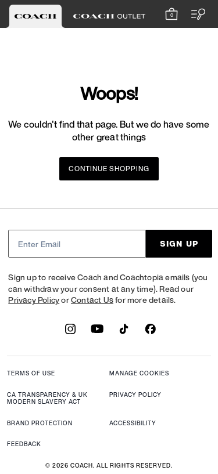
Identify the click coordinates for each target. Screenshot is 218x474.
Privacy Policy (33, 300)
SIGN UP (179, 243)
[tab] (35, 16)
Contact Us (92, 300)
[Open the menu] (195, 14)
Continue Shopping (109, 168)
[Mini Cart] (171, 14)
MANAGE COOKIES (139, 374)
